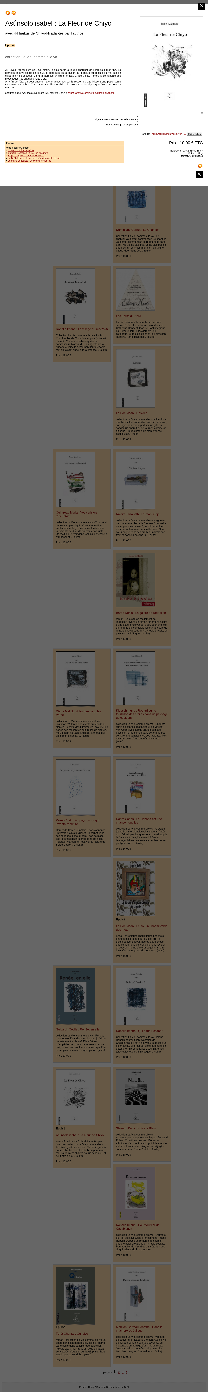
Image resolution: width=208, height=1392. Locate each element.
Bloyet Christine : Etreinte (21, 150)
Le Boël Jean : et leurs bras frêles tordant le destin (34, 158)
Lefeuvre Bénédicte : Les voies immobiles (29, 160)
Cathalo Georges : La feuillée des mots (28, 153)
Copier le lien (194, 134)
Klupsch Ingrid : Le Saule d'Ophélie (26, 155)
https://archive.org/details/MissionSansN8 (91, 93)
